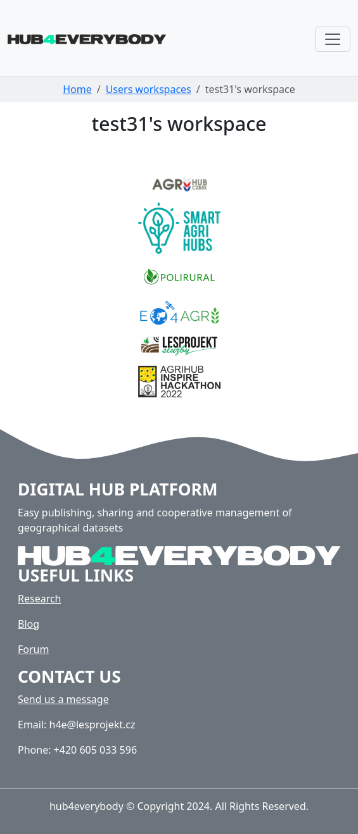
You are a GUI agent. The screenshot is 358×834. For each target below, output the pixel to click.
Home (77, 89)
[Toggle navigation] (332, 39)
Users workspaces (148, 89)
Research (39, 599)
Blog (28, 624)
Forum (33, 649)
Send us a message (63, 699)
